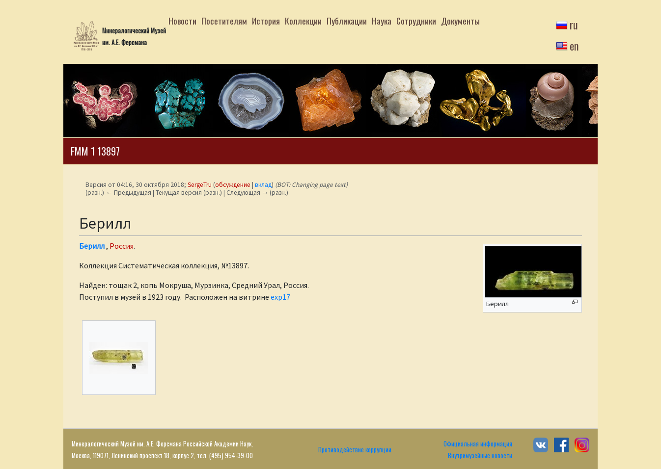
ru (574, 24)
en (574, 45)
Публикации (347, 20)
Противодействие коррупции (354, 449)
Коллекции (303, 20)
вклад (263, 185)
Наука (381, 20)
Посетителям (224, 20)
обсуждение (232, 185)
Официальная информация (477, 443)
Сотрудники (416, 20)
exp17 (280, 297)
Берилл (92, 246)
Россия (122, 246)
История (266, 20)
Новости (182, 20)
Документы (460, 20)
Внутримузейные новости (480, 455)
